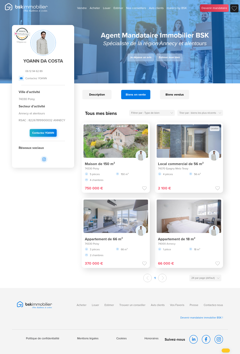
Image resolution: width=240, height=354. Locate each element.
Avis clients (156, 8)
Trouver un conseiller (132, 305)
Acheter (95, 8)
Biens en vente (136, 94)
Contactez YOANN (33, 78)
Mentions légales (87, 338)
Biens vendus (175, 94)
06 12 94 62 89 (30, 71)
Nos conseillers (136, 8)
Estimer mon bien (169, 57)
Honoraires (151, 338)
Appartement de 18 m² (176, 239)
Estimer (118, 8)
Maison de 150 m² (100, 164)
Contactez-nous (213, 305)
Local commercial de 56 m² (181, 164)
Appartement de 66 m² (104, 239)
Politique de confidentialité (42, 338)
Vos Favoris (177, 305)
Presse (194, 305)
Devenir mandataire (214, 8)
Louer (106, 8)
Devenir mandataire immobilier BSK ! (201, 317)
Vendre (82, 8)
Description (97, 94)
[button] (226, 350)
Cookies (121, 338)
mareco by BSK (177, 8)
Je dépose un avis (141, 57)
